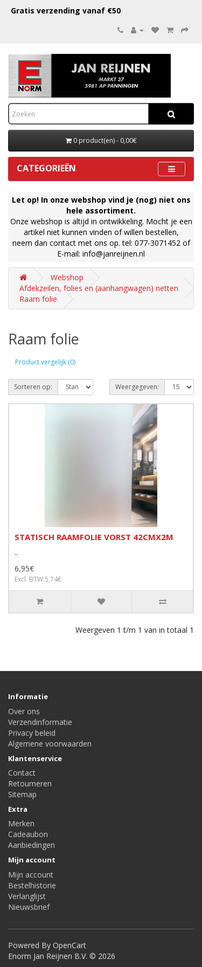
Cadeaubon (28, 834)
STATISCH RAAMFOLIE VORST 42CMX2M (94, 536)
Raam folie (38, 299)
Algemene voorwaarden (50, 743)
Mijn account (30, 874)
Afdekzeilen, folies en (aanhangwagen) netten (98, 288)
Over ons (24, 711)
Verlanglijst (27, 896)
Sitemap (22, 794)
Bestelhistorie (32, 885)
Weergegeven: (137, 386)
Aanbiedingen (31, 845)
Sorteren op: (33, 386)
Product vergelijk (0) (45, 362)
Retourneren (30, 783)
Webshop (67, 277)
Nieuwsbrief (29, 907)
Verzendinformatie (40, 722)
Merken (21, 823)
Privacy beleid (31, 733)
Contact (22, 773)
